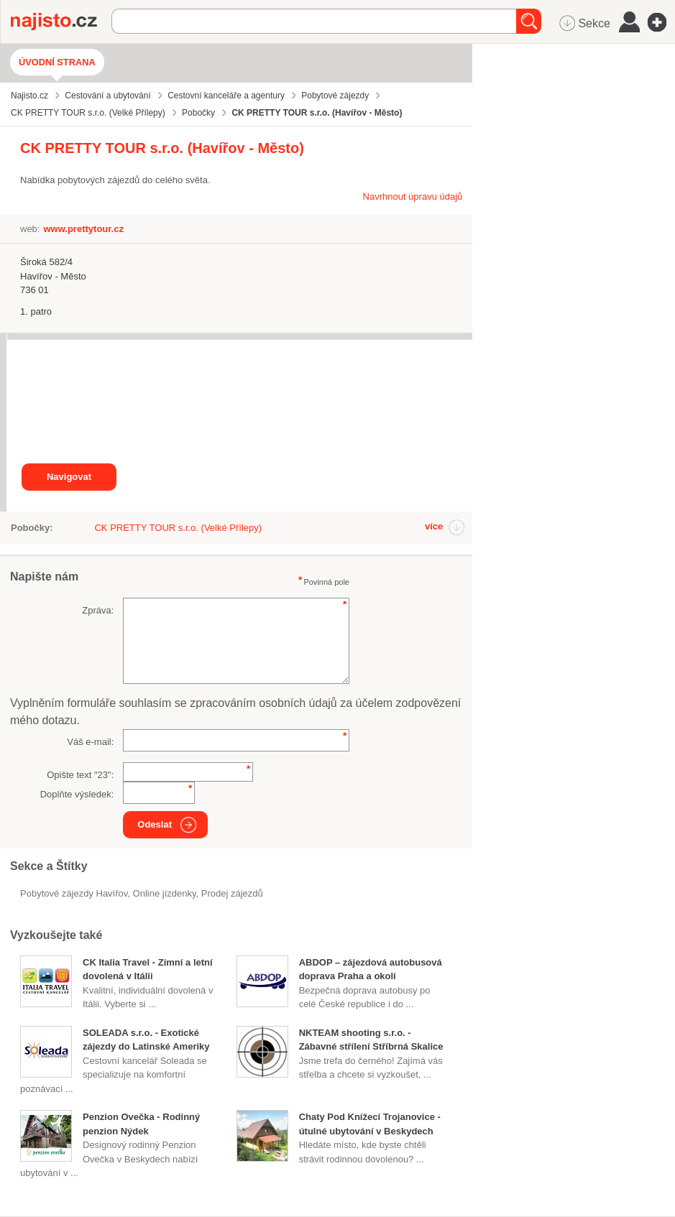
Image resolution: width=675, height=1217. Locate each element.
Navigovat (69, 476)
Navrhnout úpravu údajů (413, 196)
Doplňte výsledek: (77, 794)
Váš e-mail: (90, 741)
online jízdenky (164, 893)
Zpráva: (98, 610)
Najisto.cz (61, 21)
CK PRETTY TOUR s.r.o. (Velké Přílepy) (178, 527)
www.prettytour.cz (83, 228)
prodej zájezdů (232, 893)
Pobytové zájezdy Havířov (73, 893)
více (434, 526)
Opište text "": (80, 774)
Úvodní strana (57, 62)
